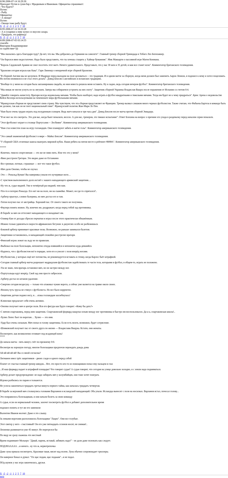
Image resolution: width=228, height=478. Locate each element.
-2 (7, 26)
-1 (10, 26)
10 (24, 26)
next (2, 476)
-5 (4, 26)
